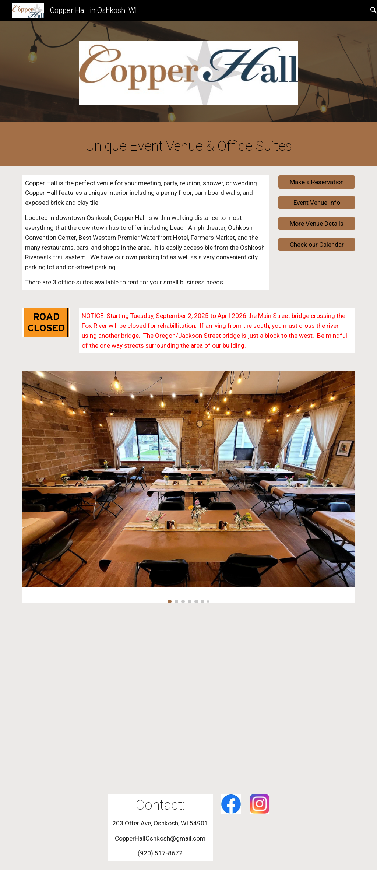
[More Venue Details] (317, 223)
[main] (188, 146)
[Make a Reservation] (317, 181)
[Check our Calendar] (317, 244)
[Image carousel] (188, 487)
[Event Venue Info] (317, 202)
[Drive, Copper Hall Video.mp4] (188, 698)
